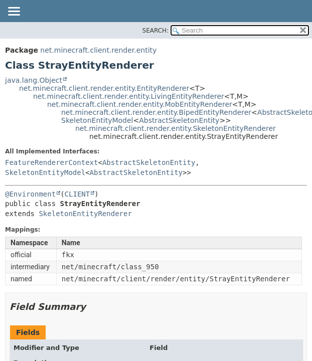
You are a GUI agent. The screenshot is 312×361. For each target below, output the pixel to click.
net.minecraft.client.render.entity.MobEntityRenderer (139, 104)
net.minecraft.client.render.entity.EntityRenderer (104, 88)
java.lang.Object (33, 80)
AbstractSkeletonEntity (179, 120)
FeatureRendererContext (51, 162)
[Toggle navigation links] (13, 12)
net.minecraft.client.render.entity (98, 50)
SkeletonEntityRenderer (85, 214)
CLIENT (77, 194)
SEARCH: (155, 30)
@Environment (30, 194)
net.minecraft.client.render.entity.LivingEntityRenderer (128, 96)
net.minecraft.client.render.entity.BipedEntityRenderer (156, 112)
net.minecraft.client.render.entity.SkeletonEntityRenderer (175, 128)
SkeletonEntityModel (97, 120)
